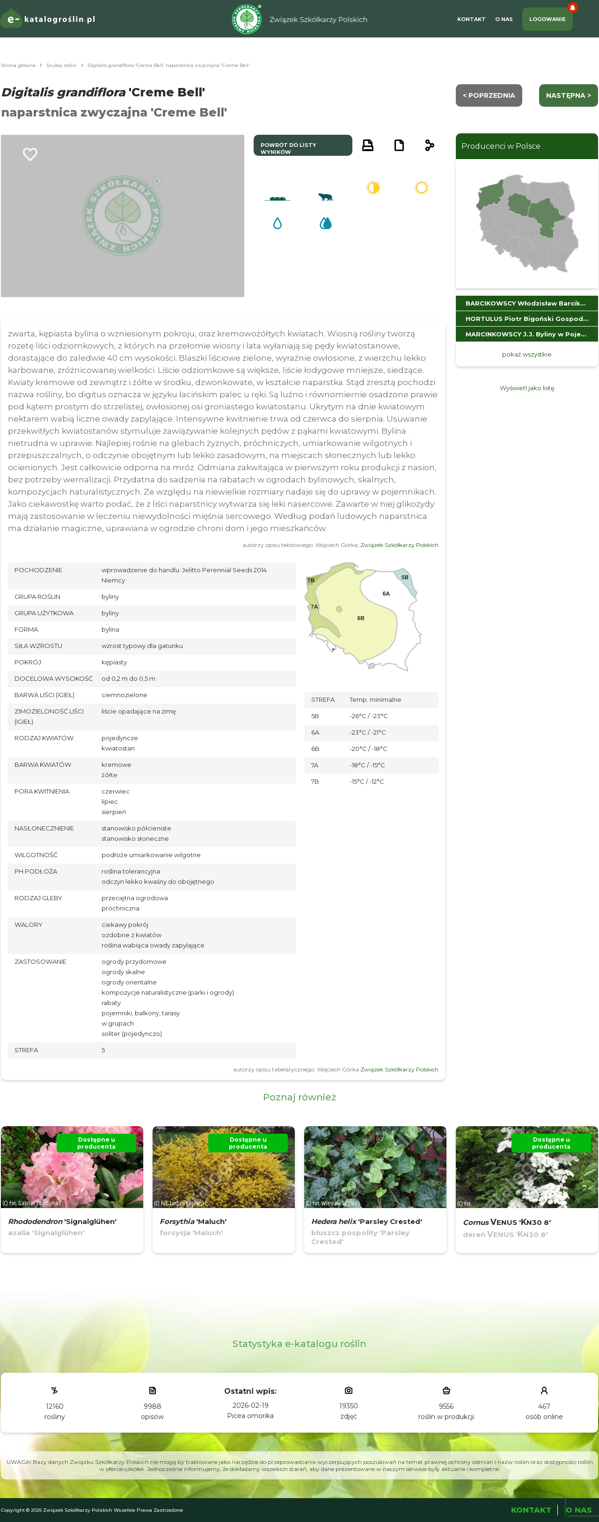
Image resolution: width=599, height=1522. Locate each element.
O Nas (504, 19)
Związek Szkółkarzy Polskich (399, 544)
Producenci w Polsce (501, 146)
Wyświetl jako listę (527, 388)
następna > (568, 95)
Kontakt (471, 19)
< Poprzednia (489, 95)
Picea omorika (250, 1416)
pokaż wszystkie (527, 354)
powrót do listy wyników (288, 148)
